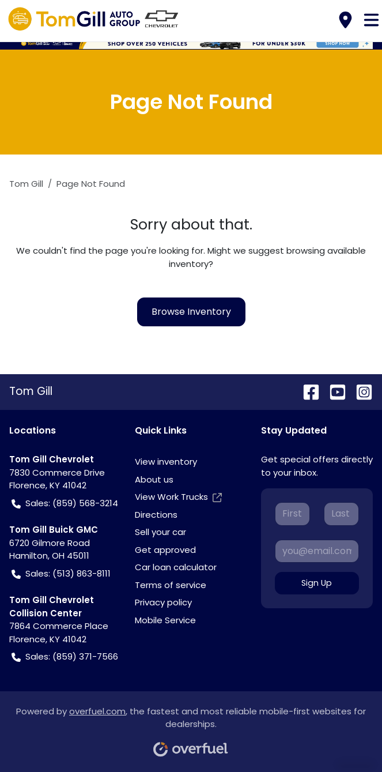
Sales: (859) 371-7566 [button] (65, 657)
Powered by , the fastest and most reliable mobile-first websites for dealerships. (191, 727)
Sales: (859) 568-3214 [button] (65, 503)
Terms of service (170, 585)
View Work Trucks (178, 497)
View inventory (166, 461)
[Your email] (317, 551)
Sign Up (316, 583)
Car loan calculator (176, 567)
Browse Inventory (191, 311)
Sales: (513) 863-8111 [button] (61, 574)
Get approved (165, 550)
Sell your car (160, 532)
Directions (156, 515)
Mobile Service (165, 620)
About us (154, 479)
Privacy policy (163, 602)
